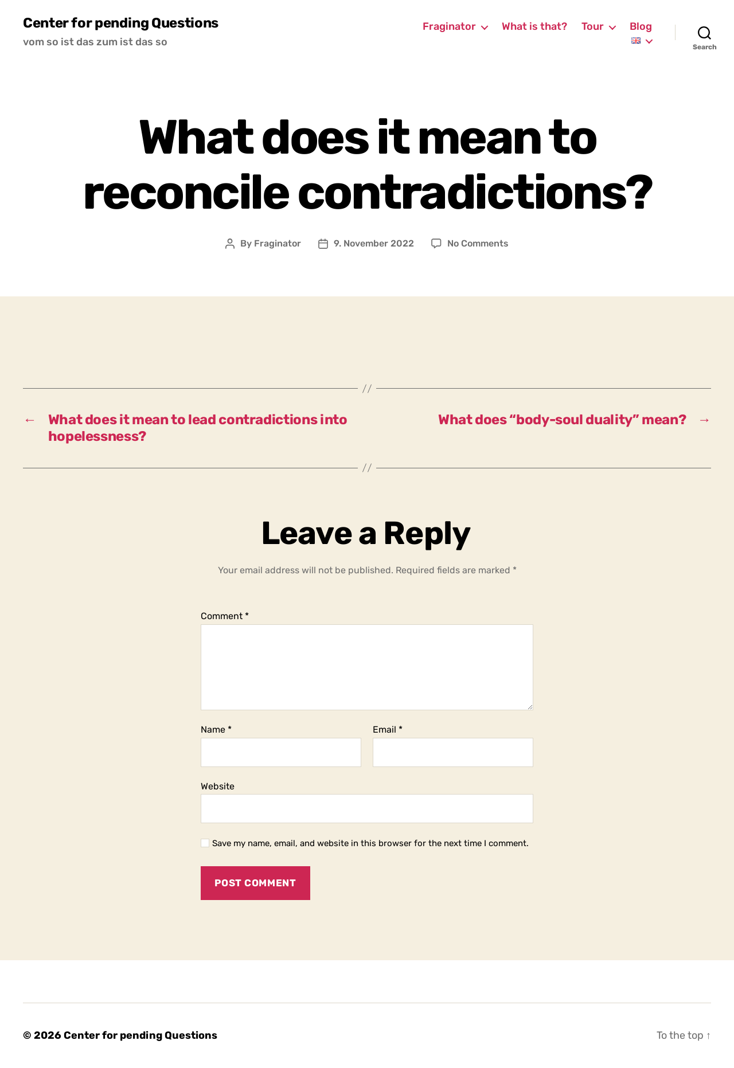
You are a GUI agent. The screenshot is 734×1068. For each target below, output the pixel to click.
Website (218, 786)
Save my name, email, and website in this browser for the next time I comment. (370, 843)
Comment (225, 616)
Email (388, 730)
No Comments (478, 243)
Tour (592, 27)
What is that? (534, 27)
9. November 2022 (374, 243)
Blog (641, 27)
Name (216, 730)
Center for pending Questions (120, 23)
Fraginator (449, 27)
